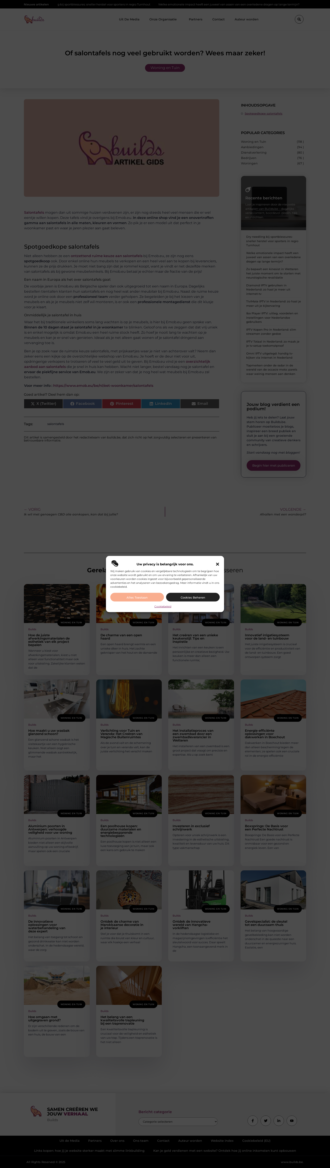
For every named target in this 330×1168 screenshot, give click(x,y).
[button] (217, 564)
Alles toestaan (137, 597)
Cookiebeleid (162, 606)
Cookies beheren (193, 597)
